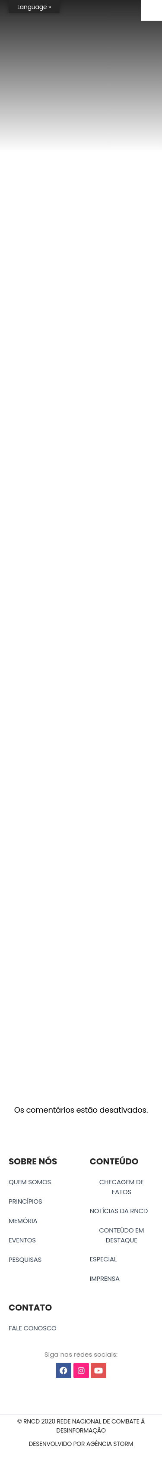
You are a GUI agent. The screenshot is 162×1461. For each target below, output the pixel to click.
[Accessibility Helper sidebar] (151, 10)
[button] (81, 1426)
